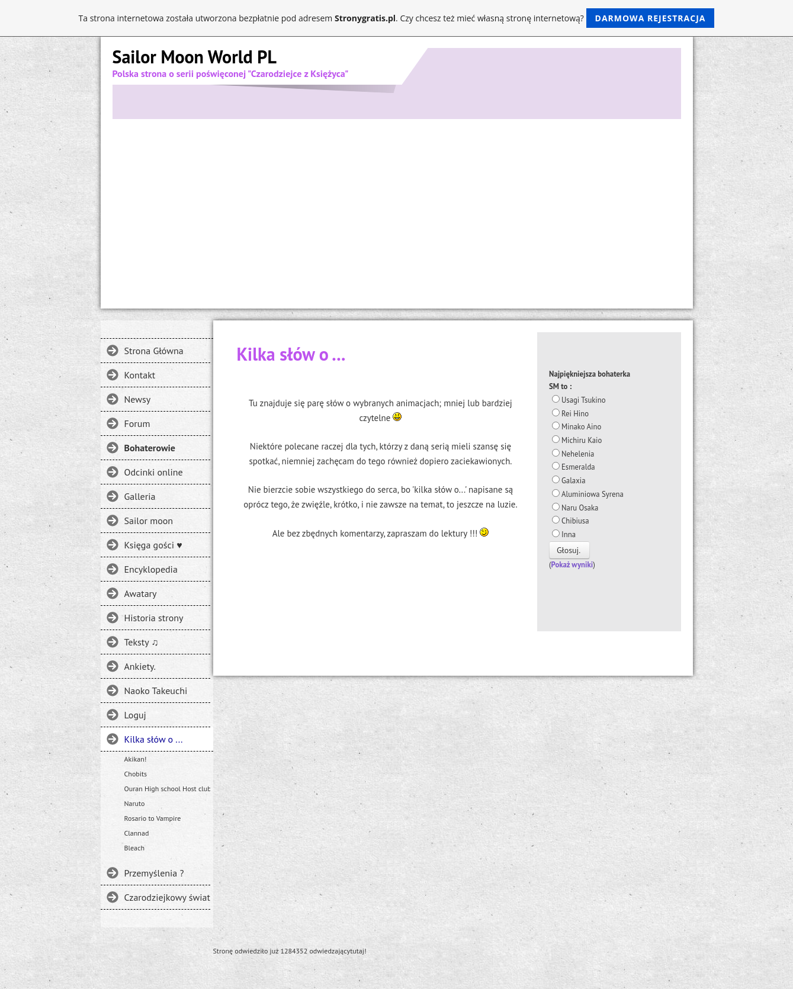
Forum (137, 423)
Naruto (134, 803)
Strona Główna (154, 351)
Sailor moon (149, 520)
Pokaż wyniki (572, 565)
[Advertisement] (397, 208)
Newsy (137, 399)
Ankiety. (140, 666)
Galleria (140, 496)
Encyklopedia (151, 569)
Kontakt (140, 375)
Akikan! (135, 758)
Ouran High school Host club (167, 788)
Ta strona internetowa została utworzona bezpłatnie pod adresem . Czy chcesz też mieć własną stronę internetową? (397, 18)
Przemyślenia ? (154, 873)
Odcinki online (153, 472)
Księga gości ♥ (153, 545)
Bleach (134, 847)
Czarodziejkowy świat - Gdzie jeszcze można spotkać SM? (167, 897)
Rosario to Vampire (152, 818)
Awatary (140, 593)
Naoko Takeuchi (156, 690)
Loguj (135, 715)
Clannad (136, 833)
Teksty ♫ (141, 642)
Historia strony (154, 618)
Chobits (135, 773)
